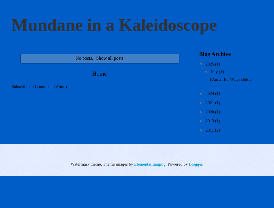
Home (99, 73)
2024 (210, 93)
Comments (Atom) (51, 86)
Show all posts (109, 58)
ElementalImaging (150, 164)
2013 (210, 121)
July (215, 72)
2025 (210, 64)
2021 (210, 102)
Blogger (195, 164)
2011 (210, 130)
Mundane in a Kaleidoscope (114, 24)
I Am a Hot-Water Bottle (231, 79)
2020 (210, 112)
